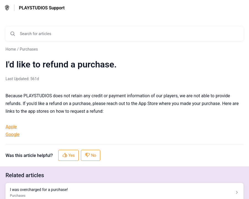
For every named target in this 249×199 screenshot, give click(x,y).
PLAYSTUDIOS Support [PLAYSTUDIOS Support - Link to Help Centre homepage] (42, 8)
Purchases (29, 49)
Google (13, 134)
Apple (11, 126)
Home (11, 49)
